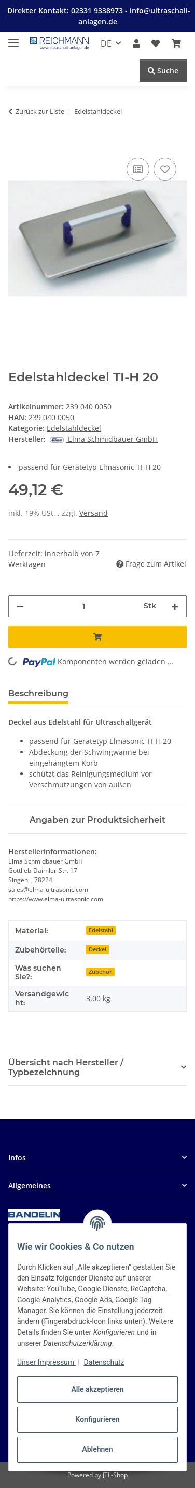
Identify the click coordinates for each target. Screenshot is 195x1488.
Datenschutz (104, 1362)
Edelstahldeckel (74, 428)
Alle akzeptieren (97, 1389)
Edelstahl (101, 930)
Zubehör (100, 971)
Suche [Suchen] (163, 71)
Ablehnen (97, 1449)
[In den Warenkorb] (16, 144)
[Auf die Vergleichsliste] (138, 169)
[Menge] (83, 606)
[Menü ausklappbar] (13, 38)
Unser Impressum (46, 1362)
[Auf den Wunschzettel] (165, 169)
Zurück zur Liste (40, 111)
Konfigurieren (97, 1419)
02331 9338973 (98, 11)
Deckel (97, 949)
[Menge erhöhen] (174, 606)
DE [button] (106, 43)
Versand (93, 513)
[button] (136, 43)
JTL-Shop (115, 1474)
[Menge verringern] (20, 606)
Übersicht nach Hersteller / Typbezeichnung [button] (65, 1067)
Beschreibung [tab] (38, 693)
